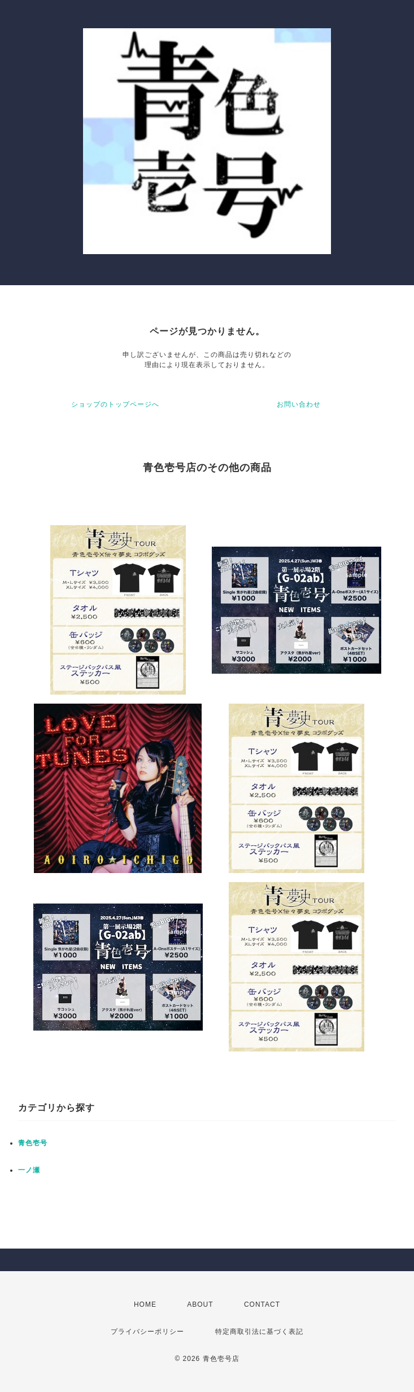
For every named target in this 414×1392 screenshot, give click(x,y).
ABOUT (200, 1304)
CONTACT (262, 1304)
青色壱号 (32, 1143)
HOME (145, 1304)
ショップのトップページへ (115, 404)
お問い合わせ (299, 404)
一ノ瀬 (29, 1170)
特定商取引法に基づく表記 (259, 1332)
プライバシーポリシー (147, 1332)
